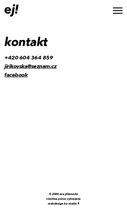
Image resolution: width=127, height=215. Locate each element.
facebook (15, 75)
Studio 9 (73, 204)
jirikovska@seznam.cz (30, 66)
